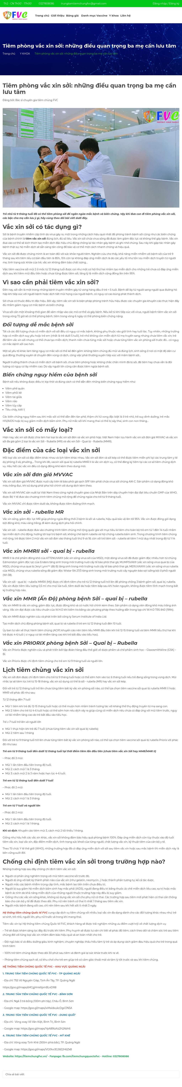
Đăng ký (174, 3)
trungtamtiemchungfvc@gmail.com (83, 3)
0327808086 (46, 3)
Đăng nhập (160, 3)
